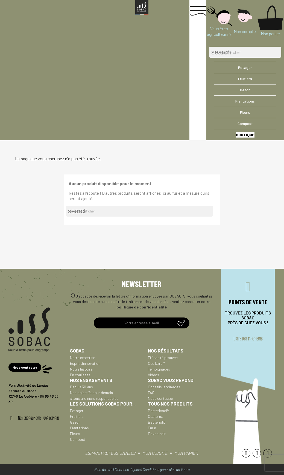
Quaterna (155, 416)
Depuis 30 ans (81, 386)
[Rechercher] (245, 52)
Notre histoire (81, 369)
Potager (76, 410)
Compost (77, 439)
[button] (24, 367)
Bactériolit (156, 422)
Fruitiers (77, 416)
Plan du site (103, 469)
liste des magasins (247, 338)
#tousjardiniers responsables (94, 398)
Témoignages (159, 369)
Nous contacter (160, 398)
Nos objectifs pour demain (91, 392)
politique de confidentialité (141, 307)
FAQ (151, 392)
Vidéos (153, 374)
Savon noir (157, 433)
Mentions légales (127, 469)
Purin (152, 428)
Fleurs (75, 433)
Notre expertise (82, 357)
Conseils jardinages (164, 386)
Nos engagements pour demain (38, 418)
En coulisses (80, 374)
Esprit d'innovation (85, 363)
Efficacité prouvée (163, 357)
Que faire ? (156, 363)
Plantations (79, 428)
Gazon (75, 422)
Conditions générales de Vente (166, 469)
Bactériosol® (158, 410)
